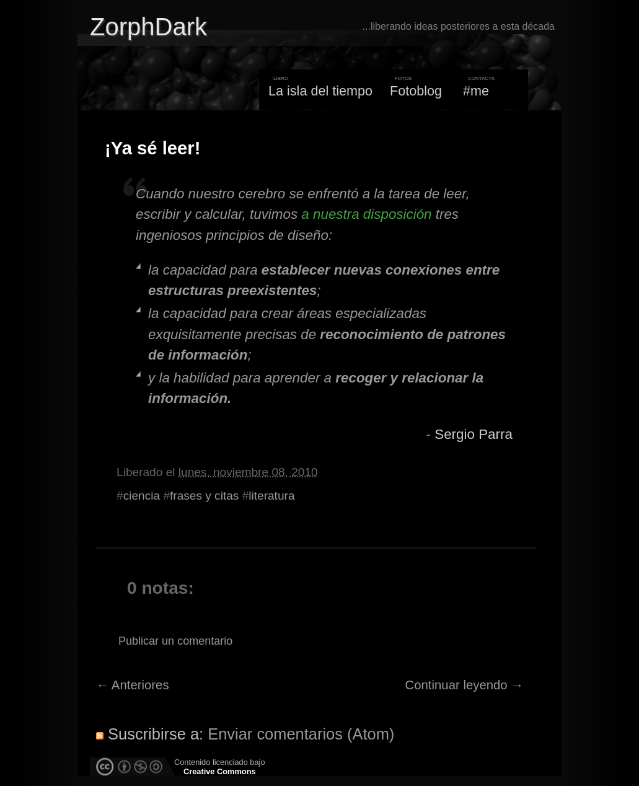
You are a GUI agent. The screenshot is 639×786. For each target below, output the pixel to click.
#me (476, 91)
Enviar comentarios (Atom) (301, 734)
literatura (271, 495)
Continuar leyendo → (464, 685)
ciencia (141, 495)
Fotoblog (416, 91)
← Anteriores (132, 685)
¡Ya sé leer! (152, 148)
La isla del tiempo (320, 91)
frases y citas (204, 495)
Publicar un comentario (175, 641)
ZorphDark (148, 26)
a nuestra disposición (366, 214)
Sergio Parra (473, 434)
